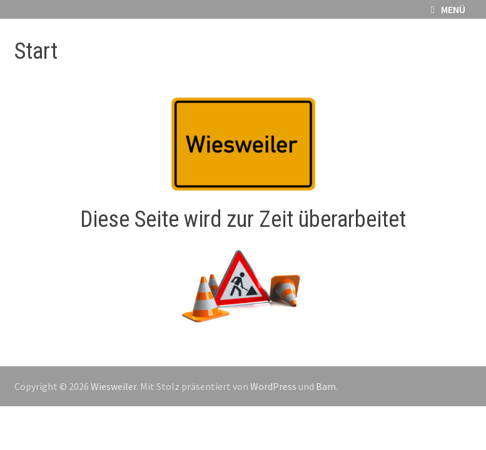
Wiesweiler (113, 386)
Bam (326, 386)
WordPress (273, 386)
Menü (448, 9)
